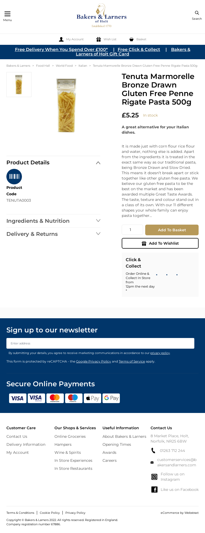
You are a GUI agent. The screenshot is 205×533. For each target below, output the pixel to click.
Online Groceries (70, 436)
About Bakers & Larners (124, 436)
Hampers (63, 444)
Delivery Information (25, 444)
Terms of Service (132, 361)
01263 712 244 (168, 450)
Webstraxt (191, 513)
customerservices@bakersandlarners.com (173, 462)
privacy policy (160, 353)
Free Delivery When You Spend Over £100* (61, 49)
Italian (82, 65)
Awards (109, 452)
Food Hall (43, 65)
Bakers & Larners (18, 65)
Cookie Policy (50, 513)
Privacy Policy (75, 513)
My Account (17, 452)
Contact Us (16, 436)
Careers (109, 460)
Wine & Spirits (67, 452)
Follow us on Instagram (167, 477)
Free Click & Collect (139, 49)
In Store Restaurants (73, 468)
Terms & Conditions (20, 513)
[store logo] (102, 16)
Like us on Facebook (175, 489)
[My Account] (71, 39)
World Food (64, 65)
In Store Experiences (73, 460)
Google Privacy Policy (93, 361)
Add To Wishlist (160, 243)
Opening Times (116, 444)
